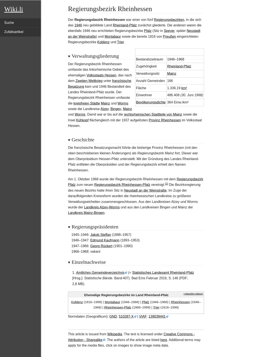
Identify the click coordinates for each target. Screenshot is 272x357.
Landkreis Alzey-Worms (102, 207)
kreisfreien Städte (87, 103)
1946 (78, 25)
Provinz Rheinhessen (165, 120)
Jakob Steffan (100, 235)
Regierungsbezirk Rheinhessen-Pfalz (122, 184)
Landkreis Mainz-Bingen (86, 213)
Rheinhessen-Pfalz (117, 307)
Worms (123, 103)
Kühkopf (82, 120)
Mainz (171, 73)
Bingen (115, 109)
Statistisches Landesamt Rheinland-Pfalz (163, 272)
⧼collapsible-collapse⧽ (193, 294)
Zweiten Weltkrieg (89, 81)
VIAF (143, 316)
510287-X (126, 316)
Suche (9, 22)
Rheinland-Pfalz (125, 25)
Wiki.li (13, 9)
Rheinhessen (180, 302)
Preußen (169, 36)
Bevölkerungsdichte (151, 102)
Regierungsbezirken (169, 20)
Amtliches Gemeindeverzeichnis (100, 272)
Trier (120, 42)
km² (184, 88)
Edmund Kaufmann (104, 240)
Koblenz (103, 42)
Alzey (105, 109)
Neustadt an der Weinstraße (145, 190)
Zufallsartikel (13, 32)
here (163, 340)
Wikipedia (114, 334)
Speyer (169, 31)
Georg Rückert (101, 246)
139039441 (157, 316)
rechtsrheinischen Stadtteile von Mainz (153, 114)
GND (113, 316)
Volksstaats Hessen (101, 75)
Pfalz (148, 31)
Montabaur (113, 36)
